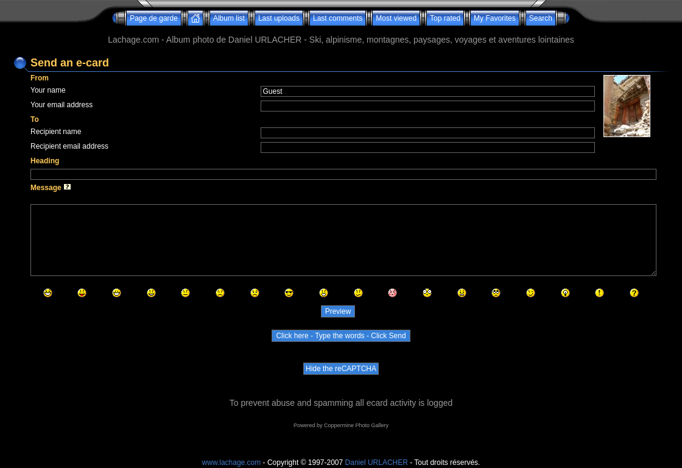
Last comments (337, 18)
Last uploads (279, 18)
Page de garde (154, 18)
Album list (229, 18)
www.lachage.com (231, 462)
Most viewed (396, 18)
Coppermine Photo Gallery (356, 425)
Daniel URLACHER (376, 462)
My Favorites (495, 18)
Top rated (445, 18)
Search (540, 18)
